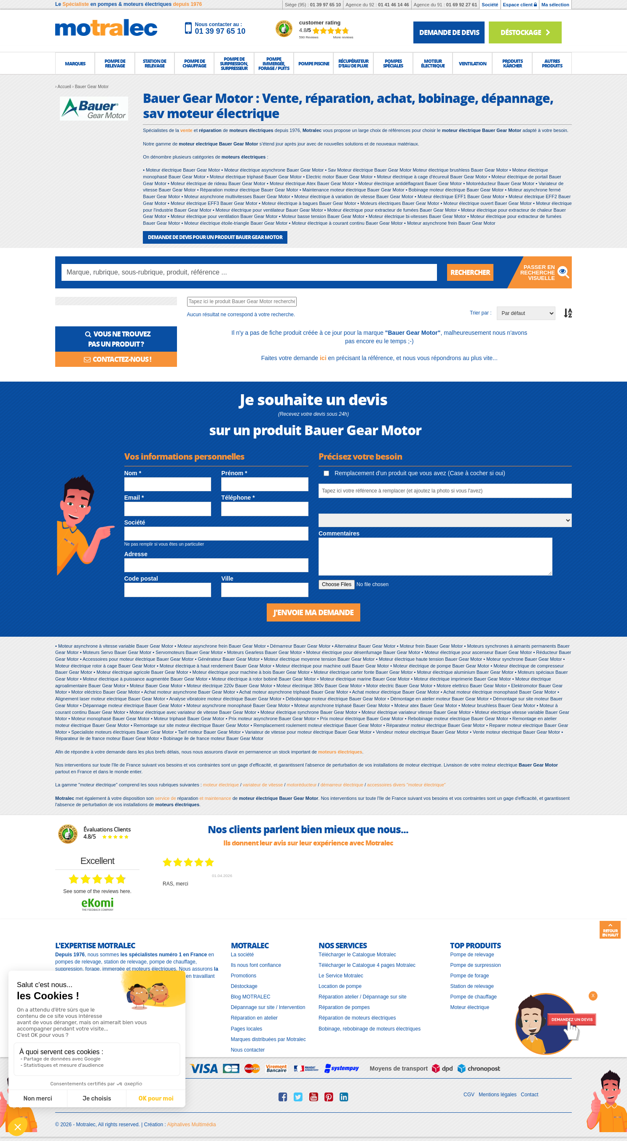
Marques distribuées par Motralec (268, 1039)
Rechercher (470, 272)
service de (166, 798)
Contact (529, 1095)
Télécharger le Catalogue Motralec (357, 955)
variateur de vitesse (263, 784)
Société (490, 4)
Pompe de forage (469, 976)
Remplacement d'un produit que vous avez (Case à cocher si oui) (414, 473)
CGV (469, 1095)
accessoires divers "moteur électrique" (406, 784)
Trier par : (481, 313)
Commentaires (339, 533)
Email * (134, 497)
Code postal (141, 578)
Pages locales (247, 1029)
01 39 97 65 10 (325, 4)
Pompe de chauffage (473, 997)
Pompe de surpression (475, 965)
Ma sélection (555, 4)
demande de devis (449, 32)
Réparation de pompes (344, 1007)
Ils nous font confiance (256, 965)
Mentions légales (498, 1095)
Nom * (132, 473)
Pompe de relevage (472, 955)
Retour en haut (610, 930)
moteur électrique (221, 784)
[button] (75, 63)
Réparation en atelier (254, 1018)
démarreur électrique (342, 784)
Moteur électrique (469, 1007)
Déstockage (525, 32)
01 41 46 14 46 (393, 4)
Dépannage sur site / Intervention (268, 1007)
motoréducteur (302, 784)
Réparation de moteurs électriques (357, 1018)
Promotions (244, 976)
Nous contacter (248, 1050)
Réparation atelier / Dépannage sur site (363, 997)
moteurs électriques (340, 751)
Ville (227, 578)
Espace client (520, 4)
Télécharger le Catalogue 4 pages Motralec (367, 965)
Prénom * (234, 473)
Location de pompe (340, 986)
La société (242, 955)
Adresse (135, 554)
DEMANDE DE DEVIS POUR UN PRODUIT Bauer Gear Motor (215, 237)
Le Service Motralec (341, 976)
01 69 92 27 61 (461, 4)
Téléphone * (238, 497)
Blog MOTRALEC (251, 997)
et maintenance (214, 798)
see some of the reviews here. (97, 891)
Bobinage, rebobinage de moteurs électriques (370, 1029)
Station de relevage (471, 986)
